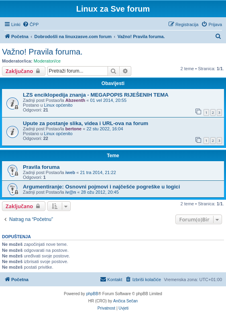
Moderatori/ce (47, 61)
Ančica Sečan (125, 301)
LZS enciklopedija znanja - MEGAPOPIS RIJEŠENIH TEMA (96, 95)
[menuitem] (30, 24)
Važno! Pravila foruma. (42, 51)
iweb (70, 172)
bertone (73, 128)
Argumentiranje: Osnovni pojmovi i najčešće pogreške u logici (101, 187)
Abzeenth (75, 100)
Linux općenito (58, 105)
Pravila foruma (41, 167)
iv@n (70, 192)
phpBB (92, 294)
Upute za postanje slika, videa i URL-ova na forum (85, 123)
